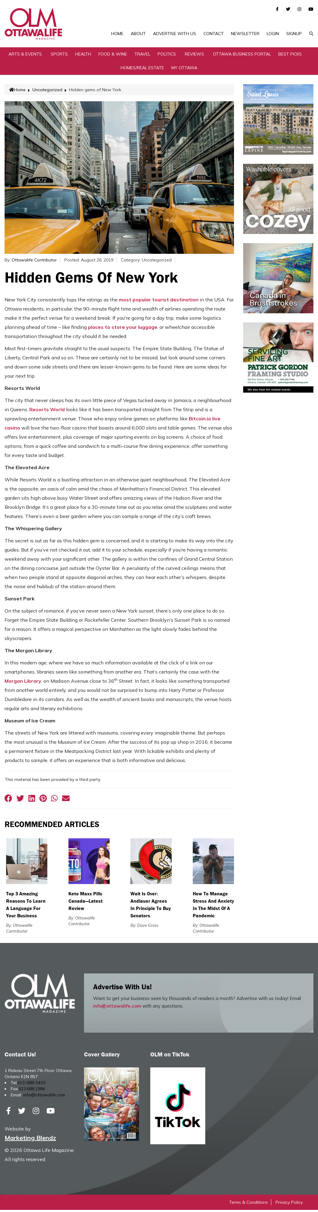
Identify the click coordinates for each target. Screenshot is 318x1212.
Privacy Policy (289, 1204)
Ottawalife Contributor (34, 262)
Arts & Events (25, 56)
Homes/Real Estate (142, 70)
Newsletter (245, 33)
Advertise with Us (174, 33)
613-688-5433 (31, 1085)
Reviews (194, 56)
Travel (142, 56)
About (138, 33)
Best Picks (290, 56)
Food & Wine (112, 56)
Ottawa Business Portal (242, 56)
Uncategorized (47, 92)
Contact (213, 33)
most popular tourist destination (159, 302)
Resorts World (47, 411)
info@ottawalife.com (117, 1008)
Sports (59, 56)
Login (273, 33)
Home (117, 33)
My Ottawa (184, 70)
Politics (167, 56)
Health (83, 56)
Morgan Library (23, 683)
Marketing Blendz (30, 1140)
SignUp (294, 33)
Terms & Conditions (248, 1204)
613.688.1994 (32, 1091)
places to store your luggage (122, 329)
